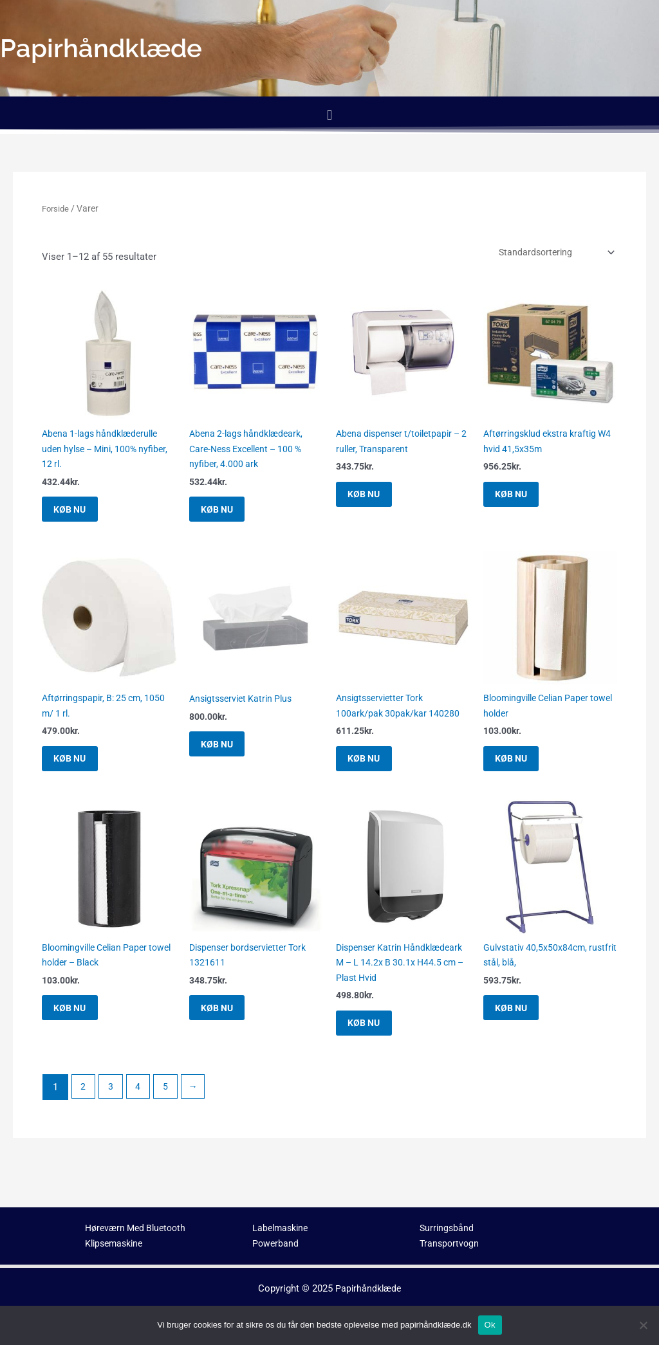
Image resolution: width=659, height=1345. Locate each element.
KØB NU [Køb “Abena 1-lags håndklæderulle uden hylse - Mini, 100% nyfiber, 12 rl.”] (79, 517)
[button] (329, 115)
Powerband (276, 1244)
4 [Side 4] (141, 1118)
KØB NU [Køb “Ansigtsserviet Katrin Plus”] (226, 759)
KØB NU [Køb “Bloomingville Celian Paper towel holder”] (520, 775)
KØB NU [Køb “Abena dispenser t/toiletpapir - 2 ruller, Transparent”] (373, 501)
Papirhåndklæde (368, 1288)
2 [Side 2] (83, 1118)
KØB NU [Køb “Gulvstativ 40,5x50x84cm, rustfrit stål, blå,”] (520, 1033)
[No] (642, 1325)
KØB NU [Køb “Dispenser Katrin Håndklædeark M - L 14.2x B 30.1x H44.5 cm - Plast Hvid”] (373, 1050)
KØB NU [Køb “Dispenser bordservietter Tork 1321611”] (226, 1033)
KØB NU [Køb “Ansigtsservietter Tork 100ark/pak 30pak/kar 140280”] (373, 775)
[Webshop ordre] (547, 253)
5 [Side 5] (169, 1118)
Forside (56, 208)
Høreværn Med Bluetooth (139, 1228)
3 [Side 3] (112, 1118)
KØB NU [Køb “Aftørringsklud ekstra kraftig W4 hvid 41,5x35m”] (520, 501)
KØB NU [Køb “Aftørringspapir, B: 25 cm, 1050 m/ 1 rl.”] (79, 775)
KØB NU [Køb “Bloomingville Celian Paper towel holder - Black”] (79, 1033)
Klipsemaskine (116, 1244)
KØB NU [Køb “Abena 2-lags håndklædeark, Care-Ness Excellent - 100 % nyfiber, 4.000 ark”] (226, 517)
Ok (490, 1325)
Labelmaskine (282, 1228)
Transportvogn (450, 1244)
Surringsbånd (448, 1228)
